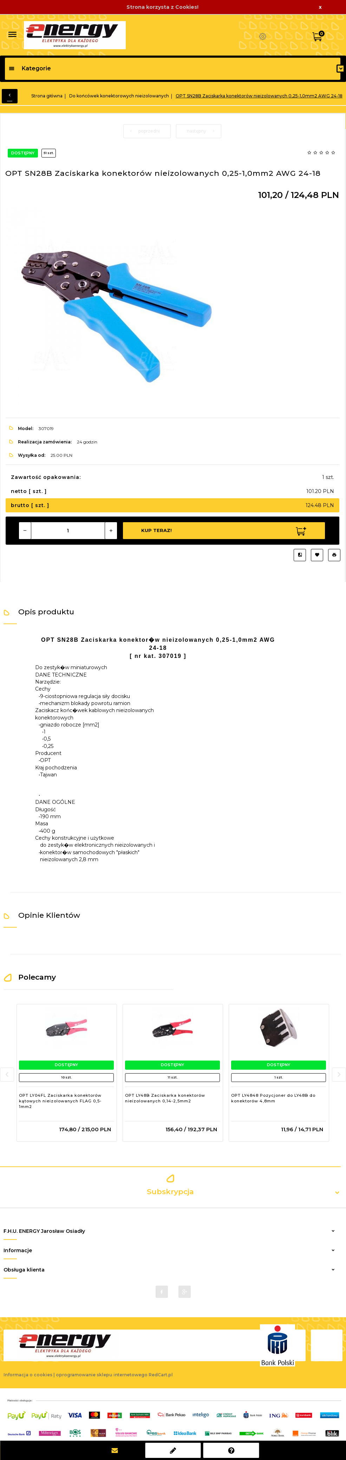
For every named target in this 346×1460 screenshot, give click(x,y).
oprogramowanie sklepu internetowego (102, 1374)
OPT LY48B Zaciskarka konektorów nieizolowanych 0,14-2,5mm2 (165, 1098)
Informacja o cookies (28, 1374)
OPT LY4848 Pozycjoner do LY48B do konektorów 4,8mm (273, 1098)
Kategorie (29, 68)
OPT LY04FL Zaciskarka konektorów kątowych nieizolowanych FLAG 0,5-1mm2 (60, 1101)
